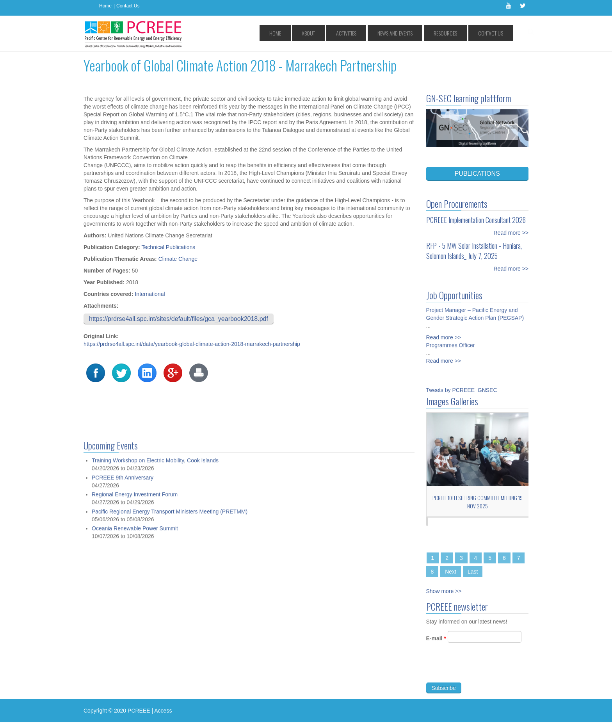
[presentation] (485, 671)
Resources (459, 33)
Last (473, 571)
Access (163, 710)
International (150, 294)
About (351, 33)
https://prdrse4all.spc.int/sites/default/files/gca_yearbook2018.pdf (178, 318)
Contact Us (127, 6)
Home (105, 6)
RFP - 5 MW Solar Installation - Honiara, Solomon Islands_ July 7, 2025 (474, 251)
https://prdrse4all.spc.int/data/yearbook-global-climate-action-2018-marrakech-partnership (192, 344)
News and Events (418, 33)
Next (450, 571)
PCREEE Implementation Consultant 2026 (476, 220)
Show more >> (444, 591)
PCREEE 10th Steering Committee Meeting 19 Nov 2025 (477, 502)
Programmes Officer (450, 342)
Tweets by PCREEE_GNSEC (461, 390)
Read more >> (511, 233)
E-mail (436, 642)
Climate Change (177, 259)
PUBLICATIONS (477, 173)
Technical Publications (169, 247)
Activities (379, 33)
